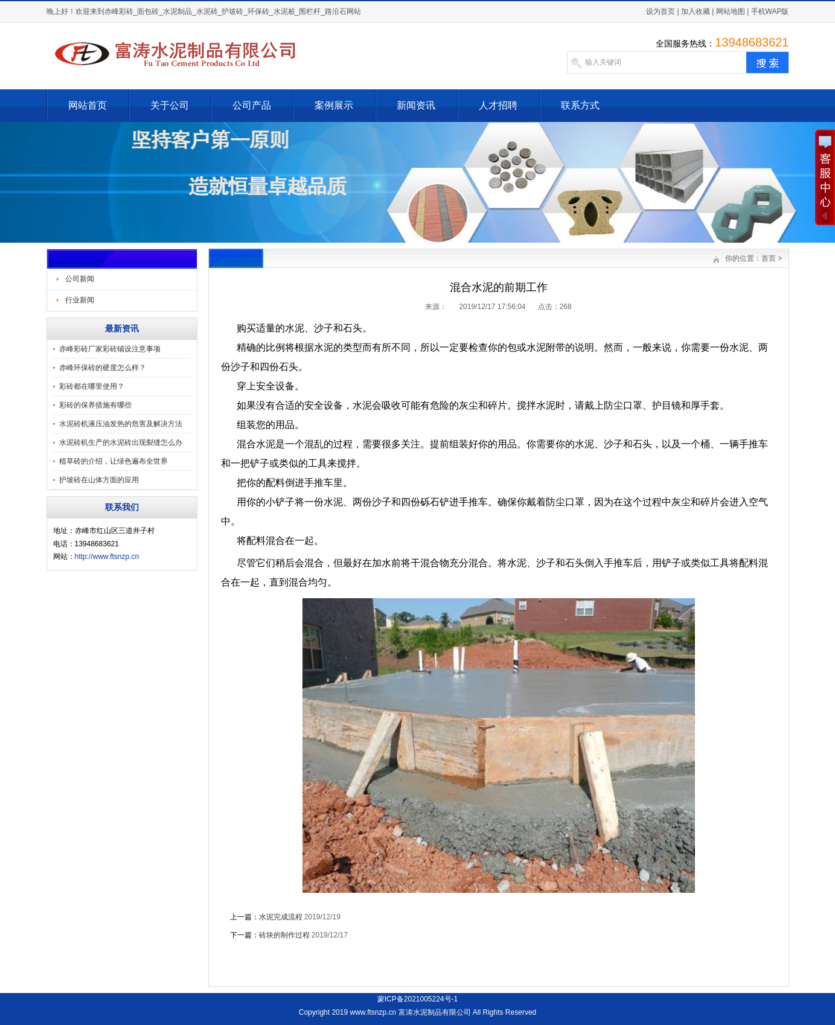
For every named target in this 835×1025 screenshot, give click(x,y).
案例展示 (334, 105)
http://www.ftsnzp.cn (107, 556)
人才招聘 (498, 105)
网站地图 (730, 11)
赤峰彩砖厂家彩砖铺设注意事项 (110, 349)
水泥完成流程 (280, 917)
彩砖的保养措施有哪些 (95, 405)
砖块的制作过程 (284, 935)
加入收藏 (695, 11)
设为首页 (660, 11)
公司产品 (251, 105)
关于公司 (169, 105)
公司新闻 (79, 279)
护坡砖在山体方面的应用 (99, 480)
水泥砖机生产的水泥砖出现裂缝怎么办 (120, 442)
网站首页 (87, 105)
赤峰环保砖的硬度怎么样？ (102, 367)
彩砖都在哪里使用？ (91, 386)
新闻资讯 (416, 105)
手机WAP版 (770, 11)
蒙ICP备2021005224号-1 (417, 999)
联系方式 (580, 105)
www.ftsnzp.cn (373, 1012)
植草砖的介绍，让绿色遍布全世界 (113, 461)
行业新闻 (79, 300)
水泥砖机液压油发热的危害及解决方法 (120, 424)
